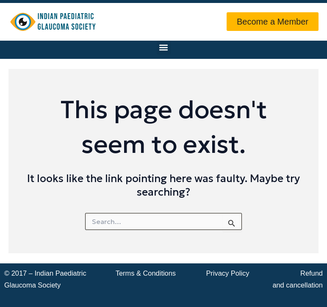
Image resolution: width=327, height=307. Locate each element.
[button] (164, 48)
